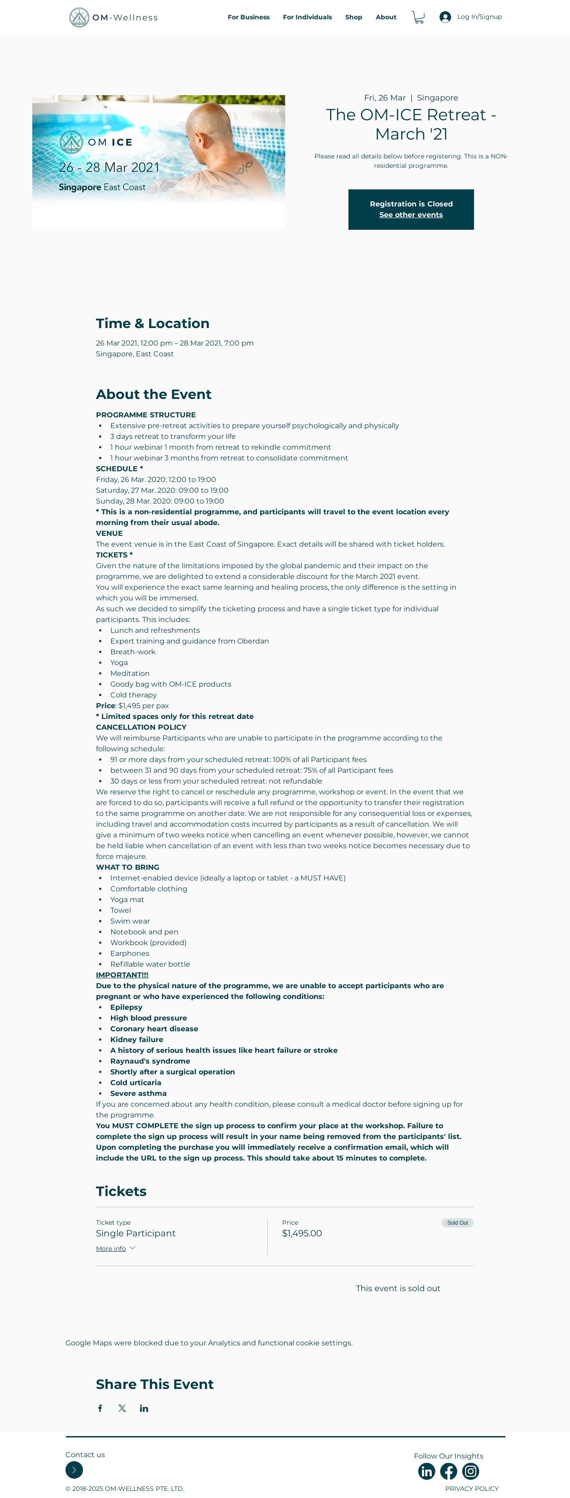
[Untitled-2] (448, 1471)
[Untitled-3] (470, 1471)
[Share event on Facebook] (100, 1408)
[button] (419, 17)
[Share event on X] (122, 1408)
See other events (411, 214)
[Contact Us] (74, 1470)
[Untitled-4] (426, 1471)
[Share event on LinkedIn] (144, 1408)
